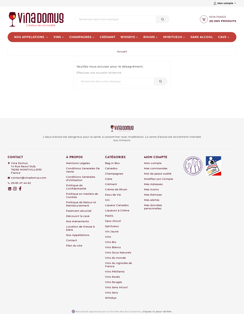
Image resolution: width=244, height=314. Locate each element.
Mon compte (152, 163)
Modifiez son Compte (158, 178)
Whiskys (111, 297)
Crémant (111, 184)
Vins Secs (111, 292)
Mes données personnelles (153, 207)
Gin (107, 200)
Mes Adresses (153, 184)
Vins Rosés (112, 276)
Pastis (109, 215)
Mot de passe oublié (157, 173)
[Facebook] (20, 189)
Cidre (108, 178)
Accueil (122, 51)
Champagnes (114, 173)
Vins (108, 236)
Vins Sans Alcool (116, 287)
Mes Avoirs (151, 189)
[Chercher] (115, 19)
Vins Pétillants (115, 271)
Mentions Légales (78, 163)
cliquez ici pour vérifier (157, 311)
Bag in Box (112, 163)
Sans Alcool (113, 221)
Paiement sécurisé (79, 210)
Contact (71, 240)
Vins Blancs (113, 247)
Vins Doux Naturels (118, 252)
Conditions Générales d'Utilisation (80, 178)
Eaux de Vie (113, 194)
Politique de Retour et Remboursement (81, 204)
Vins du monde (115, 257)
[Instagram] (15, 189)
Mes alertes (152, 200)
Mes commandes (156, 168)
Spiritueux (112, 226)
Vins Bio (110, 242)
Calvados (111, 168)
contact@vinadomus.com (28, 177)
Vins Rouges (113, 282)
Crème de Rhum (116, 189)
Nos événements (77, 221)
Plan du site (74, 245)
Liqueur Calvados (117, 205)
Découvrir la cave (78, 216)
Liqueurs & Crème (117, 210)
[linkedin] (10, 189)
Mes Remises (153, 194)
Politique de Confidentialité (76, 187)
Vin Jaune (112, 231)
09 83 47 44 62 (21, 183)
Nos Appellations (77, 235)
